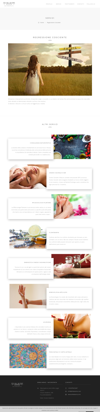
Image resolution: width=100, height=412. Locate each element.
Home (41, 22)
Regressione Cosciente (54, 22)
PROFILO (49, 4)
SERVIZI (59, 4)
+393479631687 (73, 388)
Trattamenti (69, 4)
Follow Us (91, 4)
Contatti (80, 4)
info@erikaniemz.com (74, 391)
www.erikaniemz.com (74, 394)
